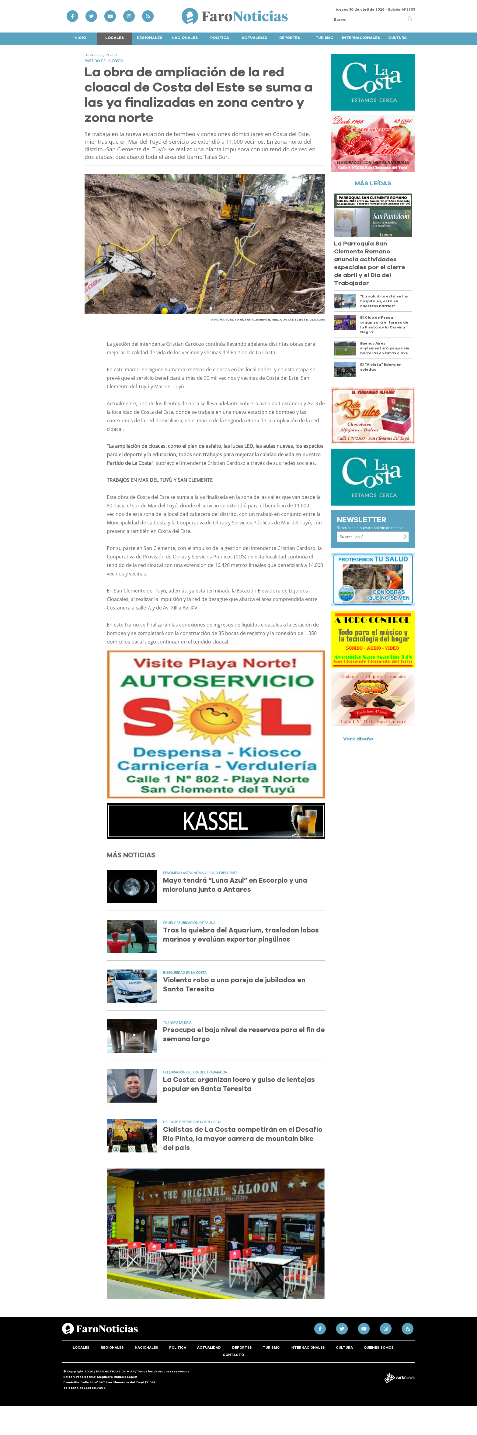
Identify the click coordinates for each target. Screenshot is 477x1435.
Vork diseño (358, 738)
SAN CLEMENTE (257, 319)
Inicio (79, 37)
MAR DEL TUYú (231, 319)
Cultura (397, 37)
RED (275, 319)
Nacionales (185, 37)
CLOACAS (317, 319)
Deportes (289, 37)
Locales (114, 37)
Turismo (324, 37)
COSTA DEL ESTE (294, 319)
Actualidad (254, 37)
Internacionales (361, 37)
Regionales (149, 37)
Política (219, 37)
